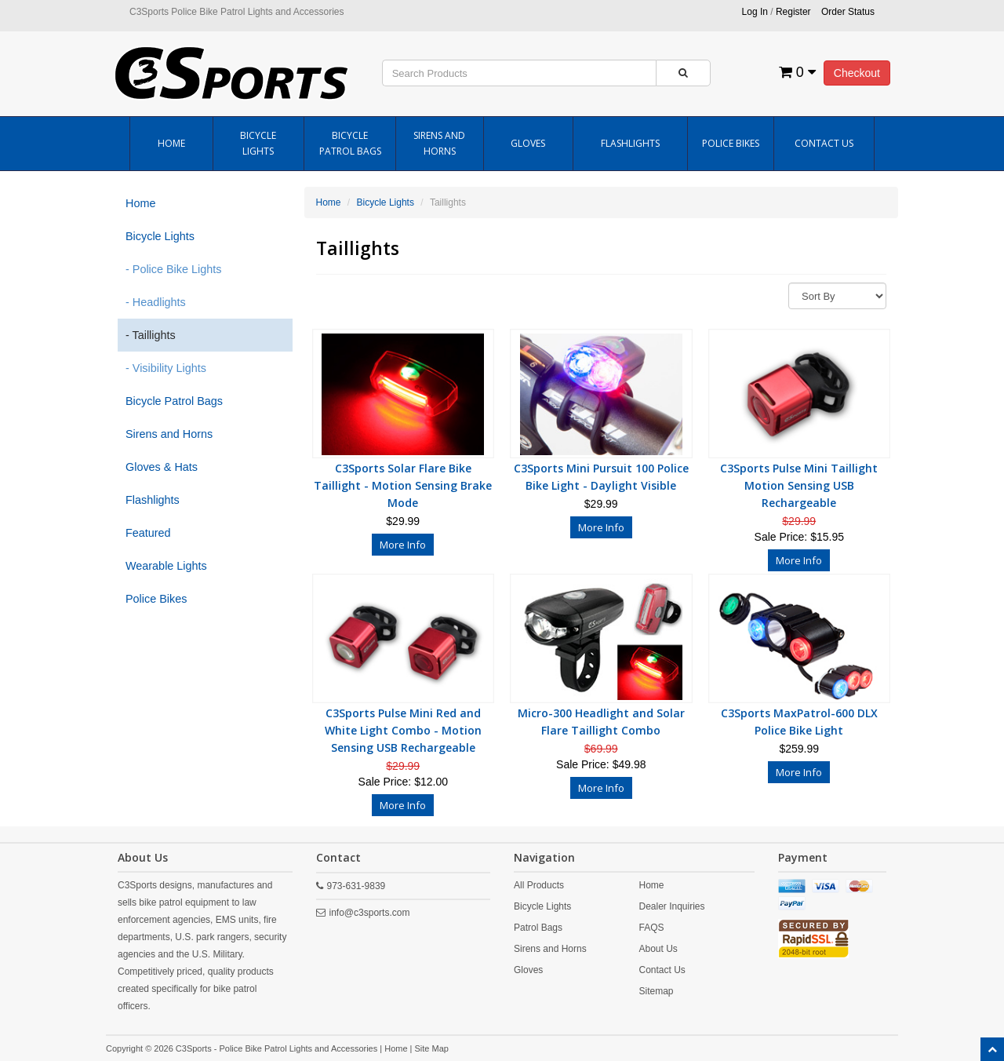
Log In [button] (755, 11)
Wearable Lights (166, 566)
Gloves (528, 143)
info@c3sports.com (369, 912)
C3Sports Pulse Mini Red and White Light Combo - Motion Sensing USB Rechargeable (403, 730)
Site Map (432, 1048)
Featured (148, 533)
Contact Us (824, 143)
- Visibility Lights (166, 368)
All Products (539, 885)
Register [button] (793, 11)
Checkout (857, 73)
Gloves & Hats (162, 467)
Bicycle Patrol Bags (350, 143)
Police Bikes (730, 143)
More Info (403, 545)
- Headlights (156, 302)
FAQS (651, 927)
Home (171, 143)
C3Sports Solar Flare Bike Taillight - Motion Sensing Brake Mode (403, 485)
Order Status (848, 11)
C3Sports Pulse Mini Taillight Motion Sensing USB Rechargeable (799, 485)
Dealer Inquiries (671, 906)
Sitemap (655, 991)
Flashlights (630, 143)
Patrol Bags (538, 927)
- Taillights (151, 335)
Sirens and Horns (439, 143)
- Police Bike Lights (173, 269)
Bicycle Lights (258, 143)
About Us (657, 948)
